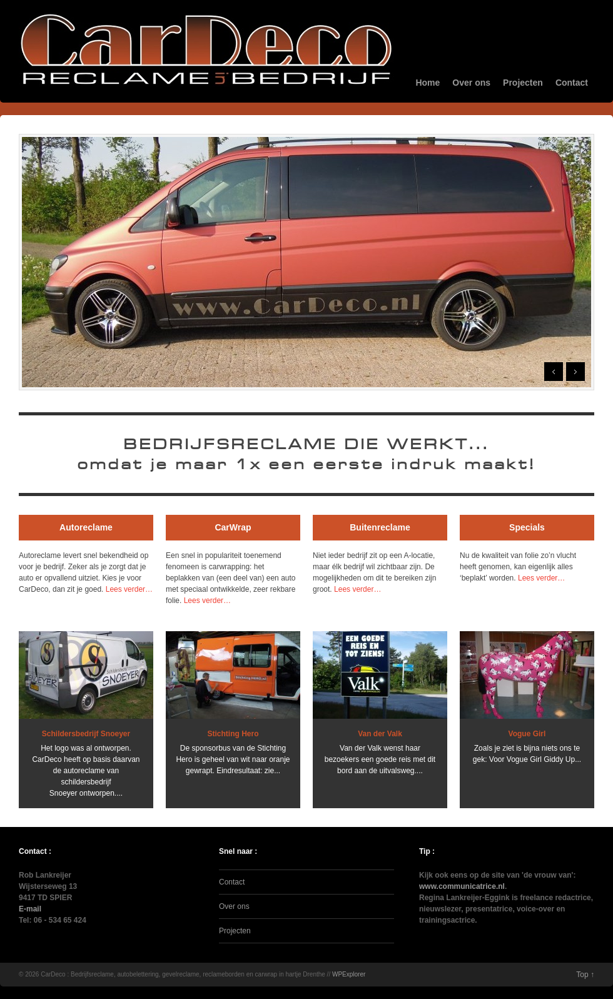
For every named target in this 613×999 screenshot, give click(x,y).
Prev (553, 371)
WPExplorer (348, 974)
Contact (571, 83)
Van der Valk (380, 733)
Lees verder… (129, 589)
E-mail (30, 909)
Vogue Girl (527, 733)
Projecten (523, 83)
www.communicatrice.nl (462, 886)
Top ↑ (585, 974)
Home (427, 83)
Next (575, 371)
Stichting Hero (232, 733)
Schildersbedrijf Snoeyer (86, 733)
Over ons (471, 83)
